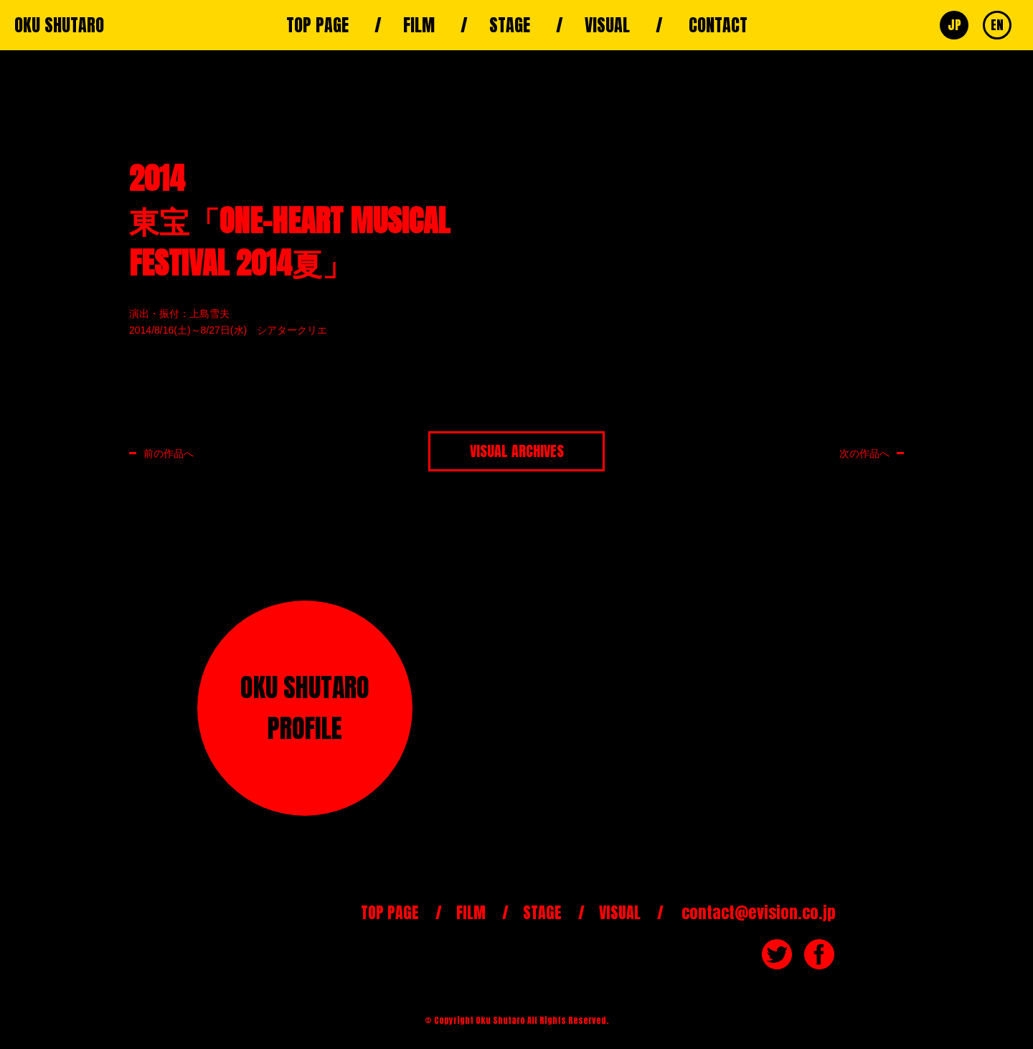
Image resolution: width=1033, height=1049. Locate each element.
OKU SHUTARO (59, 25)
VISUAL (607, 25)
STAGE (509, 25)
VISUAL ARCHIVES (517, 451)
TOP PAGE (317, 25)
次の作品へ (864, 453)
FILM (419, 25)
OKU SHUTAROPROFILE (304, 708)
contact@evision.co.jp (758, 912)
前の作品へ (168, 453)
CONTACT (718, 25)
